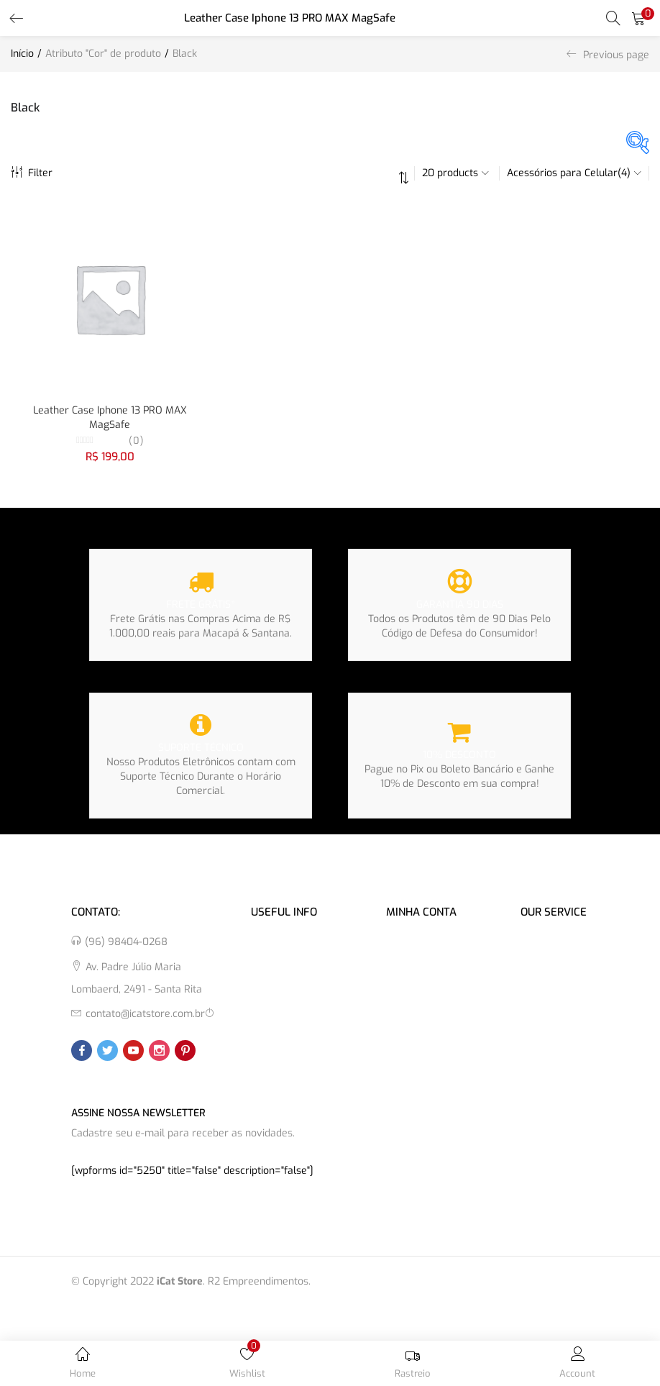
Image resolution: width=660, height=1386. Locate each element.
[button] (638, 18)
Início (22, 53)
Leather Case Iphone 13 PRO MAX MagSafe (110, 418)
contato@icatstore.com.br (145, 1014)
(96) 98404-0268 (126, 942)
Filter (31, 173)
